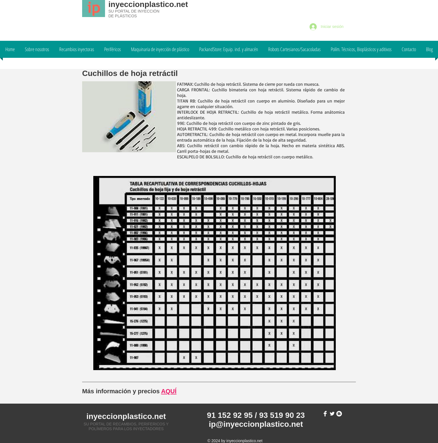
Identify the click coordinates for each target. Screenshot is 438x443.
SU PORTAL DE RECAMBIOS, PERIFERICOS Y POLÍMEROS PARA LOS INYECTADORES (126, 426)
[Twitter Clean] (332, 413)
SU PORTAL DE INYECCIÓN (134, 11)
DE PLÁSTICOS (122, 16)
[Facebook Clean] (325, 413)
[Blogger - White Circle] (339, 413)
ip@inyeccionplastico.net (256, 424)
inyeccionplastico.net (148, 4)
